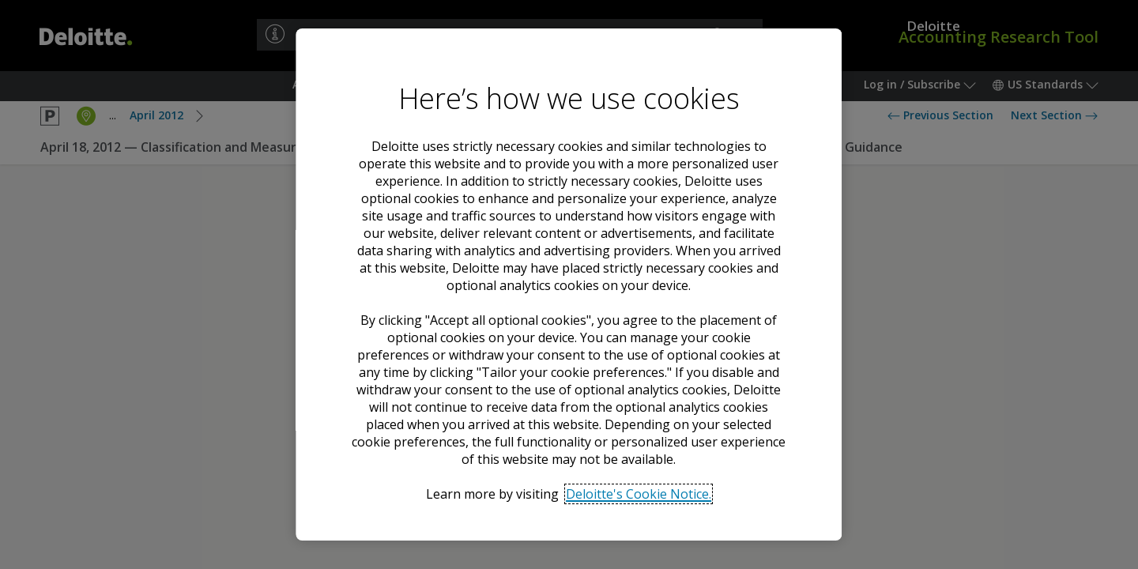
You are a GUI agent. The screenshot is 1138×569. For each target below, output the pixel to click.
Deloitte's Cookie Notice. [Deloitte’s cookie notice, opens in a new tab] (639, 494)
